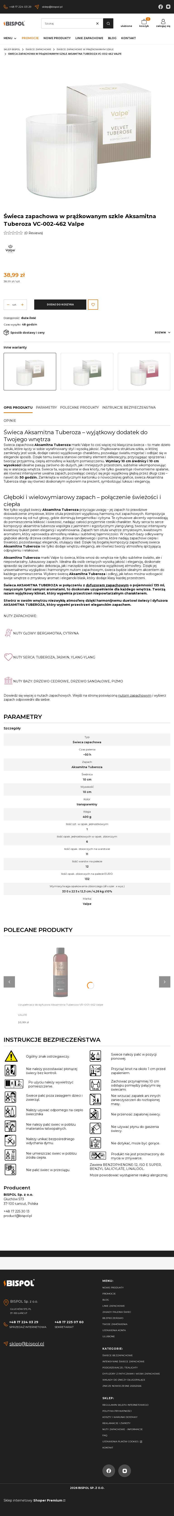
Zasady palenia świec (116, 1312)
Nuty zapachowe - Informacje (122, 1429)
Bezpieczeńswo (112, 1318)
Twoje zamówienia (114, 1324)
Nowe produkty (113, 1287)
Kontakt (107, 1447)
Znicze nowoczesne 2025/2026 (121, 1385)
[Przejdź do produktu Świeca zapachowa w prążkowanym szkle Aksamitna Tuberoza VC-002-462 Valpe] (30, 371)
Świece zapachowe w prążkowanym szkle (85, 49)
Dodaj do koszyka (60, 304)
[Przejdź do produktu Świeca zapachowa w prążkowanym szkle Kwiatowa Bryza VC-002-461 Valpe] (87, 371)
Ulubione (108, 1336)
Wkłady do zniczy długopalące (123, 1379)
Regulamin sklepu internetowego (125, 1404)
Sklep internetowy (33, 1500)
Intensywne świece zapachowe (123, 1361)
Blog (105, 1299)
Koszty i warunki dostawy (120, 1417)
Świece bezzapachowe (117, 1355)
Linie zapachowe (113, 1305)
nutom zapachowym (134, 695)
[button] (108, 23)
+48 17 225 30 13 (16, 1211)
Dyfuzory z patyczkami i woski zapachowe (131, 1373)
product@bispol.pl (18, 1216)
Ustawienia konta (114, 1330)
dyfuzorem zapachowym (107, 585)
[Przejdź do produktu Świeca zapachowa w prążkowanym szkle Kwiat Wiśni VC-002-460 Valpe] (144, 371)
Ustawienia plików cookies (120, 1441)
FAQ (104, 1435)
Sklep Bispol (12, 49)
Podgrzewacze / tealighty (120, 1367)
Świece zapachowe (38, 49)
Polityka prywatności (117, 1411)
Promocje (109, 1293)
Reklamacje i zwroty (116, 1423)
